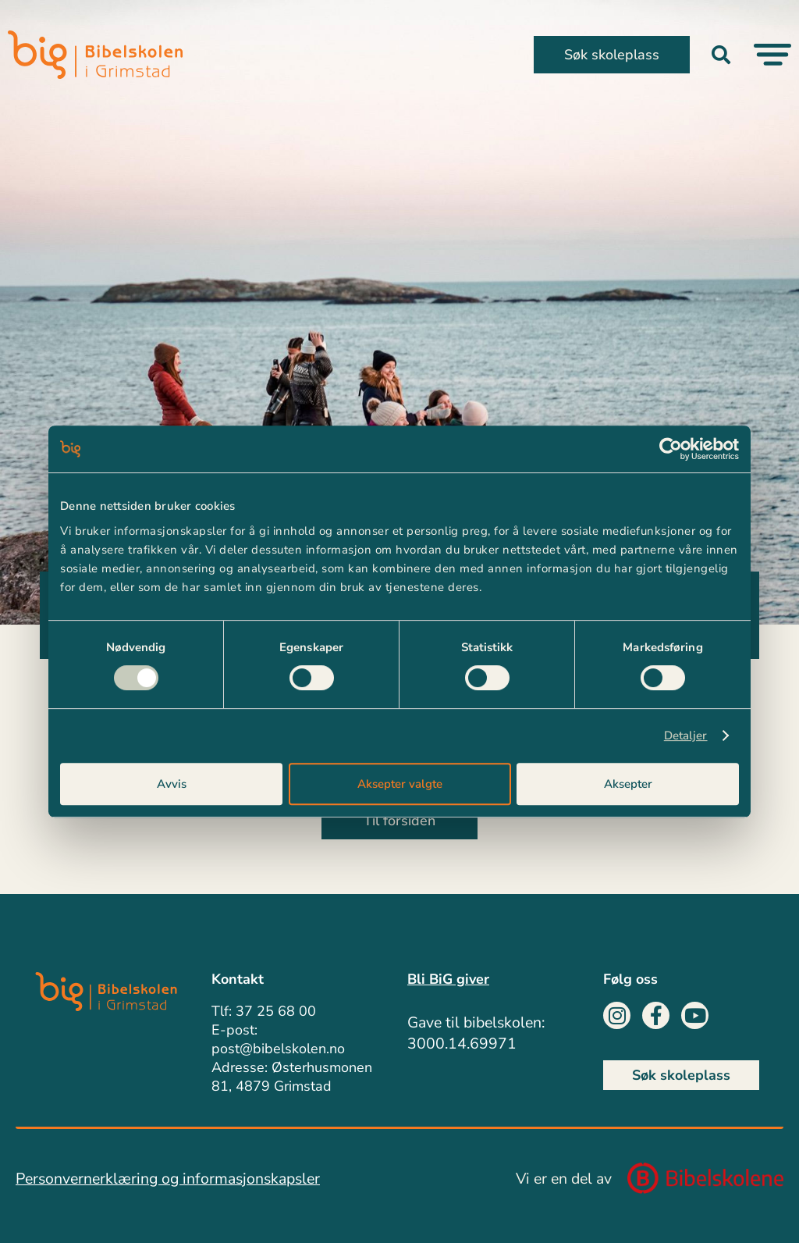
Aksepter (628, 784)
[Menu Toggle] (772, 55)
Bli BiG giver (448, 979)
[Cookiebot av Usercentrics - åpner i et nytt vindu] (670, 449)
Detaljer (686, 735)
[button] (721, 54)
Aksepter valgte (399, 784)
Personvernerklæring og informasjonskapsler (168, 1178)
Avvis (171, 784)
